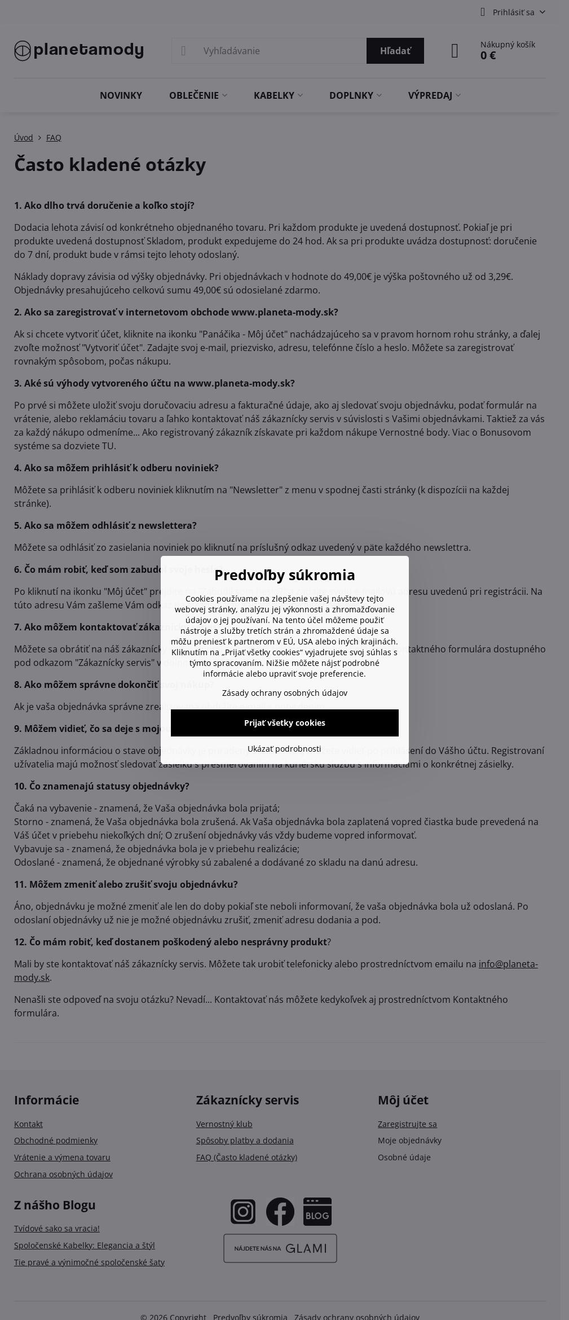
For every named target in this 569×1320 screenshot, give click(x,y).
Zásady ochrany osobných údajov (284, 692)
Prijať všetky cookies (284, 722)
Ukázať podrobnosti (284, 748)
